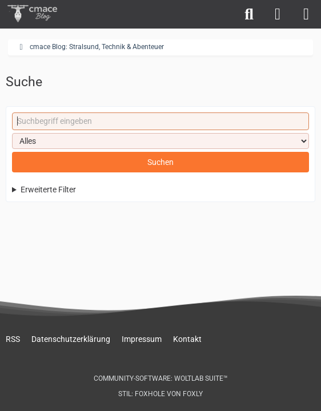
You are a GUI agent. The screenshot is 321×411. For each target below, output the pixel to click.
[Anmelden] (277, 14)
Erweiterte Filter (48, 189)
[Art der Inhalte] (160, 141)
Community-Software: (161, 378)
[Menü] (306, 14)
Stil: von (160, 394)
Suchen (160, 162)
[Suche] (249, 14)
